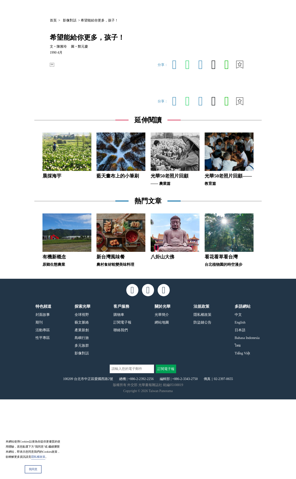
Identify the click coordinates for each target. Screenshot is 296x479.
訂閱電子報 (122, 402)
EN (54, 64)
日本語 (240, 410)
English (240, 402)
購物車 (118, 394)
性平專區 (42, 417)
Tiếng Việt (242, 433)
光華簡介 (162, 394)
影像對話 (69, 20)
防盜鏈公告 (202, 402)
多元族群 (82, 425)
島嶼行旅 (82, 417)
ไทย (238, 425)
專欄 (223, 8)
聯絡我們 (120, 410)
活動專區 (42, 410)
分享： (163, 65)
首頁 (53, 20)
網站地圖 (162, 402)
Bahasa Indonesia (247, 417)
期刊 (209, 8)
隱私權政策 (202, 394)
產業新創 (82, 410)
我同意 (33, 469)
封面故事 (42, 394)
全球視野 (82, 394)
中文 (239, 8)
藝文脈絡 (82, 402)
